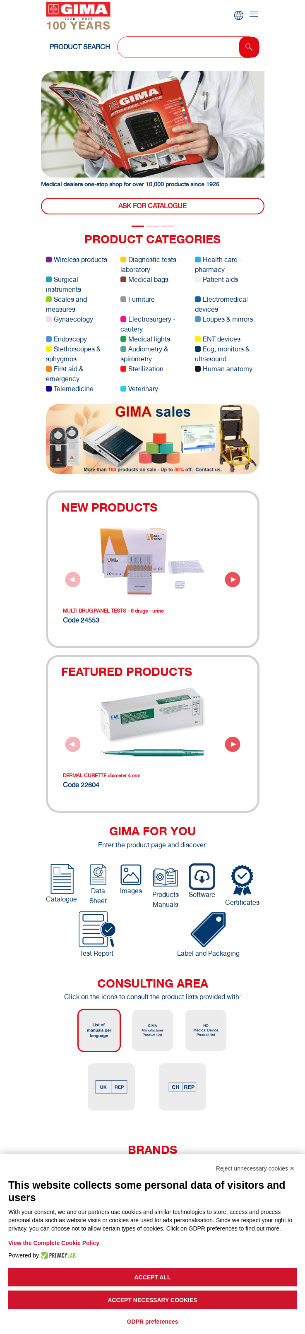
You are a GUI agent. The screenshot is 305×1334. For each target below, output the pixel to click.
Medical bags (144, 280)
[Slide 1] (152, 226)
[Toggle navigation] (253, 14)
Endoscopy (66, 339)
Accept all (152, 1277)
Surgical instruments (63, 284)
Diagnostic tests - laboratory (150, 265)
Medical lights (145, 339)
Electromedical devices (221, 304)
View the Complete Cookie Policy (53, 1243)
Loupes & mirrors (224, 319)
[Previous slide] (72, 579)
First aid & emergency (64, 374)
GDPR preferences (152, 1321)
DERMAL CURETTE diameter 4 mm (101, 776)
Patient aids (216, 280)
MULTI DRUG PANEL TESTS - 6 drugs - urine (113, 611)
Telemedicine (70, 389)
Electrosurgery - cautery (147, 324)
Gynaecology (69, 319)
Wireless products (76, 260)
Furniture (137, 299)
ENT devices (217, 339)
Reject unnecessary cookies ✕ (255, 1168)
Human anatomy (223, 369)
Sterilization (141, 369)
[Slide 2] (167, 226)
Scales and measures (66, 304)
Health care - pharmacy (218, 265)
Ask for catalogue (152, 206)
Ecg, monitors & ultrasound (222, 354)
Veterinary (139, 389)
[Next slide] (232, 579)
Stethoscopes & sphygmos (73, 354)
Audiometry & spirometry (144, 354)
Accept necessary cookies (152, 1300)
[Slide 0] (138, 226)
